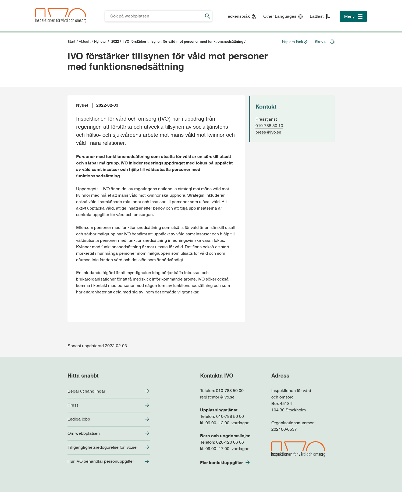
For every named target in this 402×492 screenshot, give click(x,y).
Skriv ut (321, 41)
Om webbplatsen (83, 433)
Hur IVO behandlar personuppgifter (100, 461)
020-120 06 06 (230, 442)
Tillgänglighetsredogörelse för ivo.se (102, 447)
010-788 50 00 (230, 390)
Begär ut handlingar (86, 391)
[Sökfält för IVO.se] (154, 16)
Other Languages (279, 16)
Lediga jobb (78, 419)
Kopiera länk (292, 41)
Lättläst (316, 16)
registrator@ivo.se (217, 397)
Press (73, 405)
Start (71, 41)
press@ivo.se (268, 132)
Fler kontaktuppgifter (221, 462)
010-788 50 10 (269, 125)
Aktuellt (85, 41)
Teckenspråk (238, 16)
